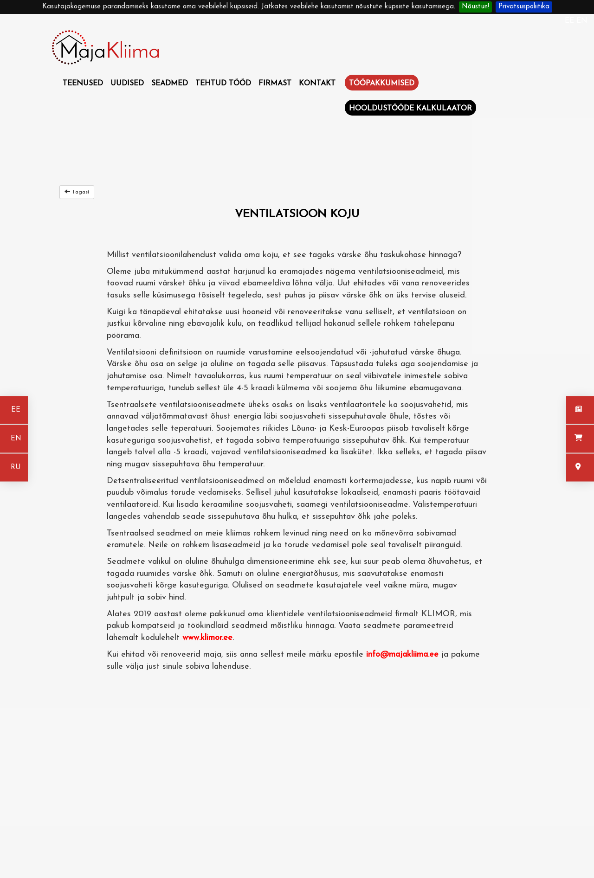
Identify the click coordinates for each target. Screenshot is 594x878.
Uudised (127, 83)
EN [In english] (16, 438)
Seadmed (169, 83)
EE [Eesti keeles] (15, 410)
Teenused (83, 83)
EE (570, 21)
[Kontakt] (580, 468)
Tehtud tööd (223, 83)
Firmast (274, 83)
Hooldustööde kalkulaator (410, 108)
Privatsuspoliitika (523, 6)
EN (582, 21)
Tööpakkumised (381, 83)
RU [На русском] (16, 467)
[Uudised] (580, 410)
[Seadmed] (580, 439)
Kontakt (317, 83)
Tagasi (77, 191)
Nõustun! (475, 6)
